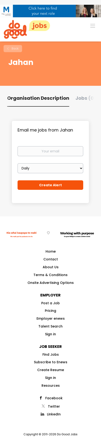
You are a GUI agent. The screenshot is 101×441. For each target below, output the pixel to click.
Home (51, 251)
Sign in (50, 334)
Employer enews (51, 318)
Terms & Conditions (50, 275)
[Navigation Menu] (92, 25)
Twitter (54, 406)
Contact (50, 259)
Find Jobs (50, 354)
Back (14, 48)
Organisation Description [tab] (38, 98)
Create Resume (50, 370)
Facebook (54, 398)
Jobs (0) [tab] (85, 98)
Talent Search (50, 326)
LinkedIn (54, 414)
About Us (51, 267)
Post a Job (50, 303)
